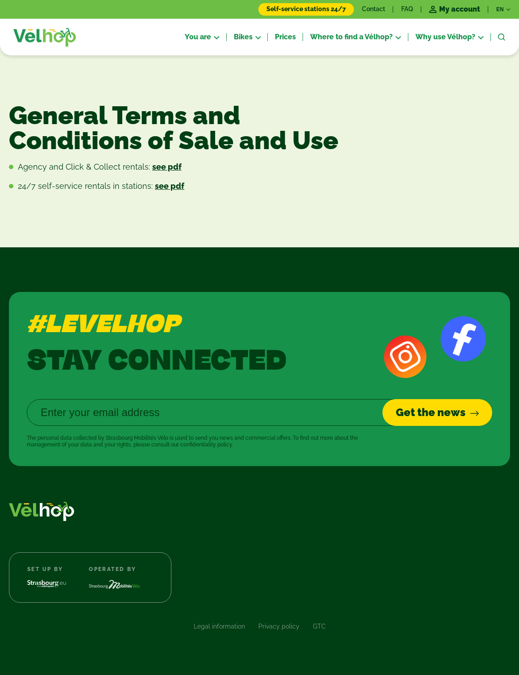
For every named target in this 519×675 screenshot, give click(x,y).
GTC (319, 626)
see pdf (167, 166)
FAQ (407, 8)
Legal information (219, 626)
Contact (373, 8)
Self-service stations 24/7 (306, 8)
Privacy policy (278, 626)
